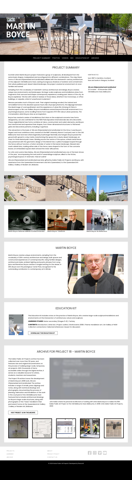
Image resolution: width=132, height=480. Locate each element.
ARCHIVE (10, 471)
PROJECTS (57, 6)
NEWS (111, 6)
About (102, 6)
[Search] (49, 6)
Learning (82, 6)
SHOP (118, 6)
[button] (7, 200)
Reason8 (81, 477)
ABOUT (49, 464)
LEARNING (10, 467)
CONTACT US (52, 471)
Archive (93, 6)
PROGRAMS (69, 6)
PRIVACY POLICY (53, 467)
